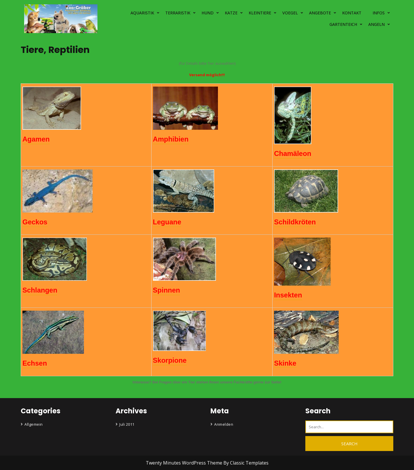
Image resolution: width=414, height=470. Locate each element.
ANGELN (376, 24)
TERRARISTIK (177, 13)
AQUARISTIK (142, 13)
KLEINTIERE (260, 13)
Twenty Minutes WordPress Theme (184, 463)
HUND (208, 13)
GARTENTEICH (343, 24)
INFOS (379, 13)
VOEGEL (290, 13)
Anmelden (223, 424)
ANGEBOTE (320, 13)
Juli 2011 (127, 424)
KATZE (231, 13)
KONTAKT (351, 13)
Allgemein (33, 424)
